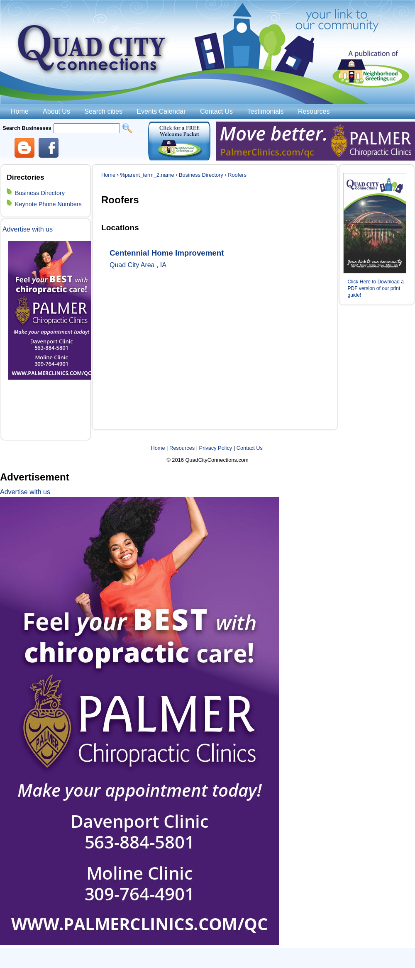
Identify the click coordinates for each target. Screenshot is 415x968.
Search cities (103, 111)
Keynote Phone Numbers (48, 204)
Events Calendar (161, 111)
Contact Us (216, 111)
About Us (56, 111)
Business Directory (40, 193)
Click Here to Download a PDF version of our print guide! (376, 288)
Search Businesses (26, 128)
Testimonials (265, 111)
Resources (314, 111)
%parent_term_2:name (147, 175)
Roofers (237, 175)
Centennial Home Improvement (167, 253)
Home (20, 111)
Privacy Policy (215, 448)
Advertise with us (27, 229)
